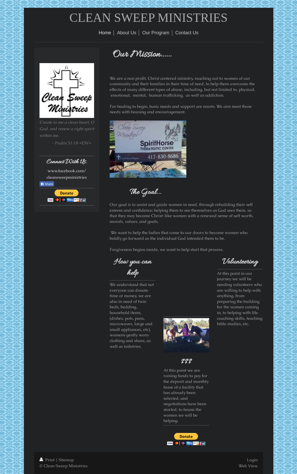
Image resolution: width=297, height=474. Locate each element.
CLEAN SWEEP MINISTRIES (148, 17)
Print (47, 460)
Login (252, 460)
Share (47, 184)
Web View (248, 466)
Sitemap (66, 460)
